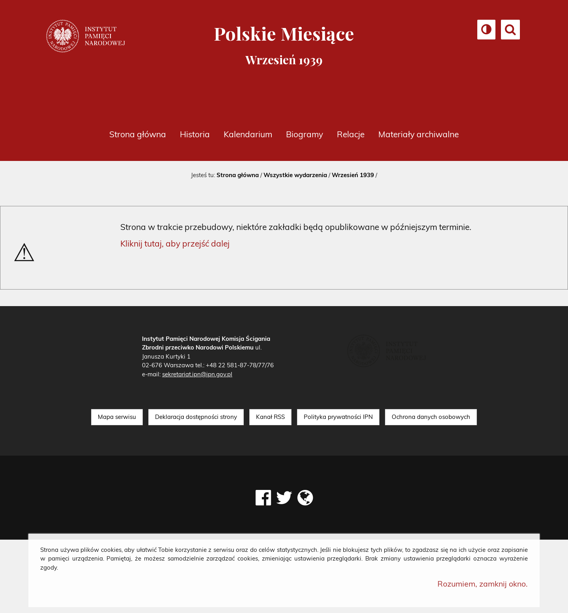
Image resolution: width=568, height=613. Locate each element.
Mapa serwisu (117, 417)
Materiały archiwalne (418, 134)
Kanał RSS (270, 417)
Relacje (350, 134)
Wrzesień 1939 (353, 175)
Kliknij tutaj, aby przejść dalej (175, 243)
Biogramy (304, 134)
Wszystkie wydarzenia (295, 175)
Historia (195, 134)
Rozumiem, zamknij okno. (482, 584)
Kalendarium (248, 134)
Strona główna (137, 134)
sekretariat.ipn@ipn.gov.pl (197, 374)
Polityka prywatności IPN (338, 417)
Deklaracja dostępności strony (196, 417)
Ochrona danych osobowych (431, 417)
